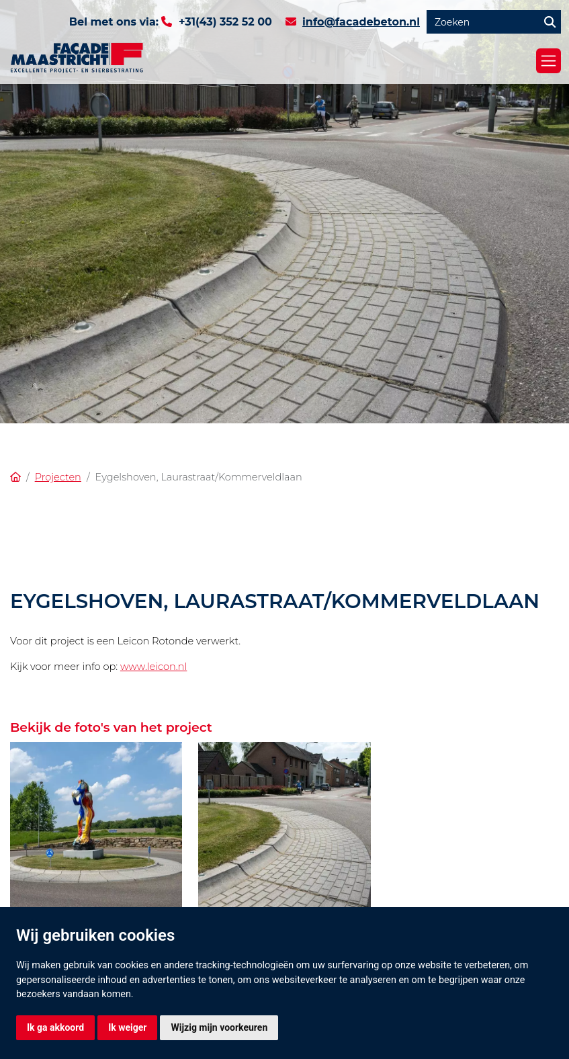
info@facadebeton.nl (361, 21)
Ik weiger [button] (127, 1027)
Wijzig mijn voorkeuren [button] (219, 1027)
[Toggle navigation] (548, 60)
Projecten (58, 477)
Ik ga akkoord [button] (55, 1027)
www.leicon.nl (153, 667)
